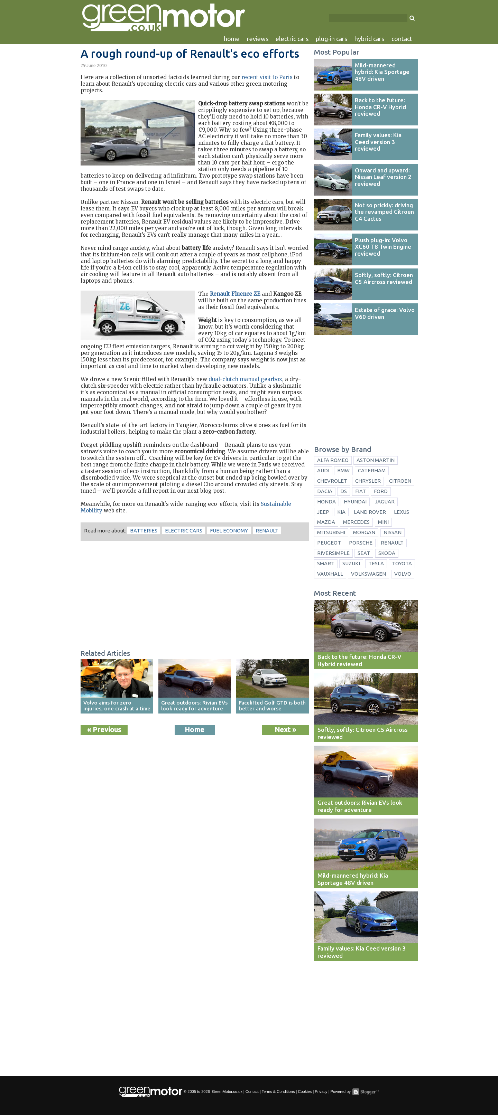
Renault (267, 530)
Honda (326, 501)
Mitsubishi (331, 532)
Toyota (402, 563)
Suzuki (351, 563)
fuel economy (229, 530)
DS (343, 491)
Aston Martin (376, 460)
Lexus (401, 512)
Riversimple (333, 553)
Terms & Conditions (278, 1091)
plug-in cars (331, 38)
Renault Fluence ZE (235, 294)
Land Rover (370, 512)
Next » (285, 730)
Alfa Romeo (333, 460)
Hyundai (355, 501)
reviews (257, 38)
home (232, 38)
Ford (381, 491)
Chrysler (368, 481)
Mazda (326, 522)
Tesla (376, 563)
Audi (323, 470)
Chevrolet (332, 481)
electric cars (292, 38)
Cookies (305, 1091)
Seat (364, 553)
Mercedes (356, 522)
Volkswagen (368, 574)
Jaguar (385, 501)
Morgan (364, 532)
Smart (325, 563)
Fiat (360, 491)
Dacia (324, 491)
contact (401, 38)
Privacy (321, 1091)
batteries (143, 530)
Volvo (402, 574)
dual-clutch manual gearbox (245, 379)
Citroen (400, 481)
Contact (252, 1091)
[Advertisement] (195, 596)
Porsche (360, 543)
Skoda (386, 553)
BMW (343, 470)
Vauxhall (330, 574)
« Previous (104, 730)
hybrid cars (369, 38)
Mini (383, 522)
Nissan (393, 532)
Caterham (372, 470)
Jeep (323, 512)
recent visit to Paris (267, 77)
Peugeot (329, 543)
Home (194, 730)
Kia (341, 512)
